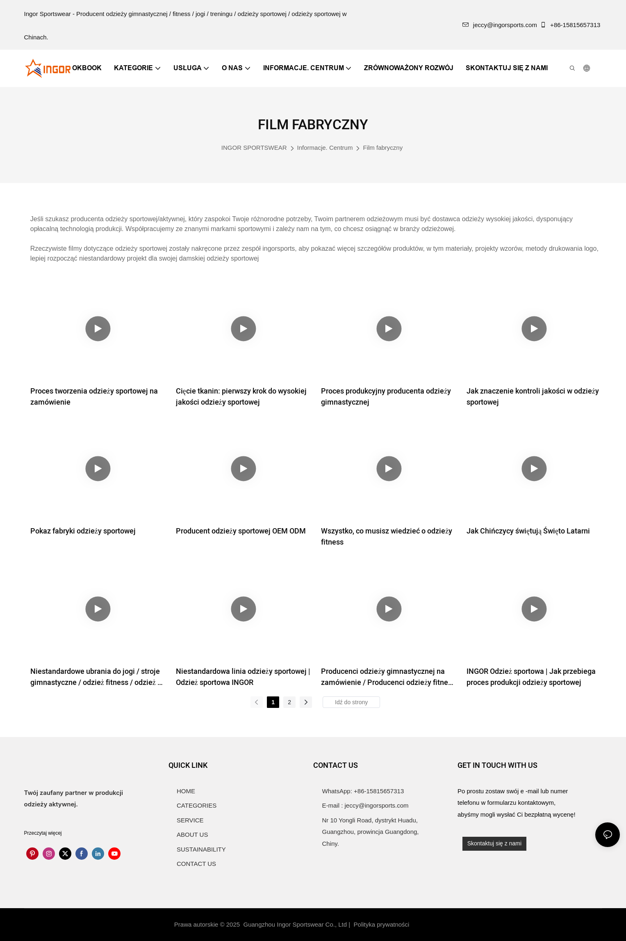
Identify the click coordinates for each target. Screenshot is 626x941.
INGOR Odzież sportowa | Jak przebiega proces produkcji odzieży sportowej (531, 677)
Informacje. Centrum (325, 147)
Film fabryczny (383, 147)
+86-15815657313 (571, 24)
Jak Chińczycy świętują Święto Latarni (528, 531)
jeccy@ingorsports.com (499, 24)
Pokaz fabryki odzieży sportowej (83, 531)
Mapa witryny (433, 924)
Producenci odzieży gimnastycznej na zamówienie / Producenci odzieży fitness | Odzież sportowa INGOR (388, 677)
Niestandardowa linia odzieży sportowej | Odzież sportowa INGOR (243, 677)
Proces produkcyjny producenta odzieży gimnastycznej (386, 397)
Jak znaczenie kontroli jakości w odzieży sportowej (533, 397)
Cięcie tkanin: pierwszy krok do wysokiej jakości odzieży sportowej (241, 397)
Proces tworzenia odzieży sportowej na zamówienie (94, 397)
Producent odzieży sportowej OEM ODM (241, 531)
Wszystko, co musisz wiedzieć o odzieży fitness (386, 537)
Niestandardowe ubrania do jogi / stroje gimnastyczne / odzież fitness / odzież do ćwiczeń (98, 677)
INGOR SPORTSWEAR (254, 147)
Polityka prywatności (382, 924)
